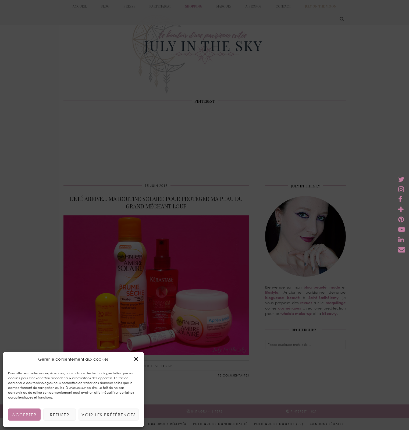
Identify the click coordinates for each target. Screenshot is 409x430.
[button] (136, 359)
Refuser (59, 414)
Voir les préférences (108, 414)
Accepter (24, 414)
